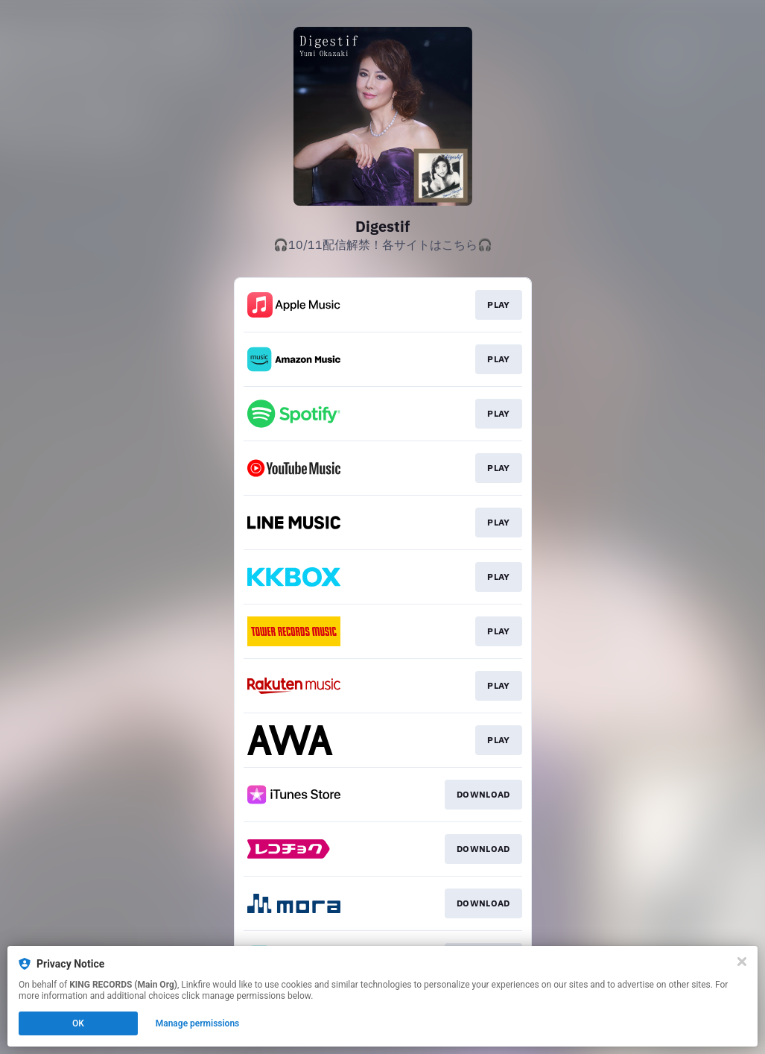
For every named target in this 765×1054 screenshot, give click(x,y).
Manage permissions (198, 1023)
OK (78, 1023)
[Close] (742, 961)
